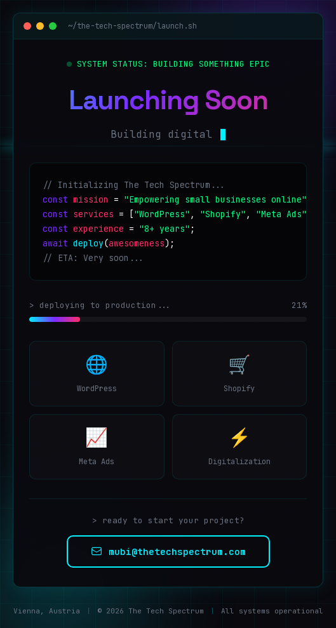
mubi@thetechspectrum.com (168, 551)
